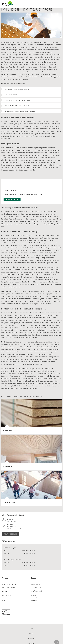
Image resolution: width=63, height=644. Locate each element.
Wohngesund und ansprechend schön (17, 89)
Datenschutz (31, 638)
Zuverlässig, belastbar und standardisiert (17, 100)
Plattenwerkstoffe (6, 595)
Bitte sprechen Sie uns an (28, 388)
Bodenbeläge (5, 582)
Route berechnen (10, 534)
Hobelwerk (34, 600)
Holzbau (4, 598)
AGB (31, 628)
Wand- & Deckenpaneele (8, 587)
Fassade (4, 600)
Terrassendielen (35, 582)
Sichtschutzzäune (35, 584)
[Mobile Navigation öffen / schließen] (60, 3)
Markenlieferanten (36, 598)
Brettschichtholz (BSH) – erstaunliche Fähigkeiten (20, 111)
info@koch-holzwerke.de (14, 529)
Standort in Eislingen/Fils (29, 369)
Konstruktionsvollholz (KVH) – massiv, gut (17, 106)
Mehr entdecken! (12, 199)
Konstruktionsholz (36, 587)
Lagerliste (33, 595)
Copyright (31, 633)
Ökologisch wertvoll (11, 95)
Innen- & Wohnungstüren (9, 584)
